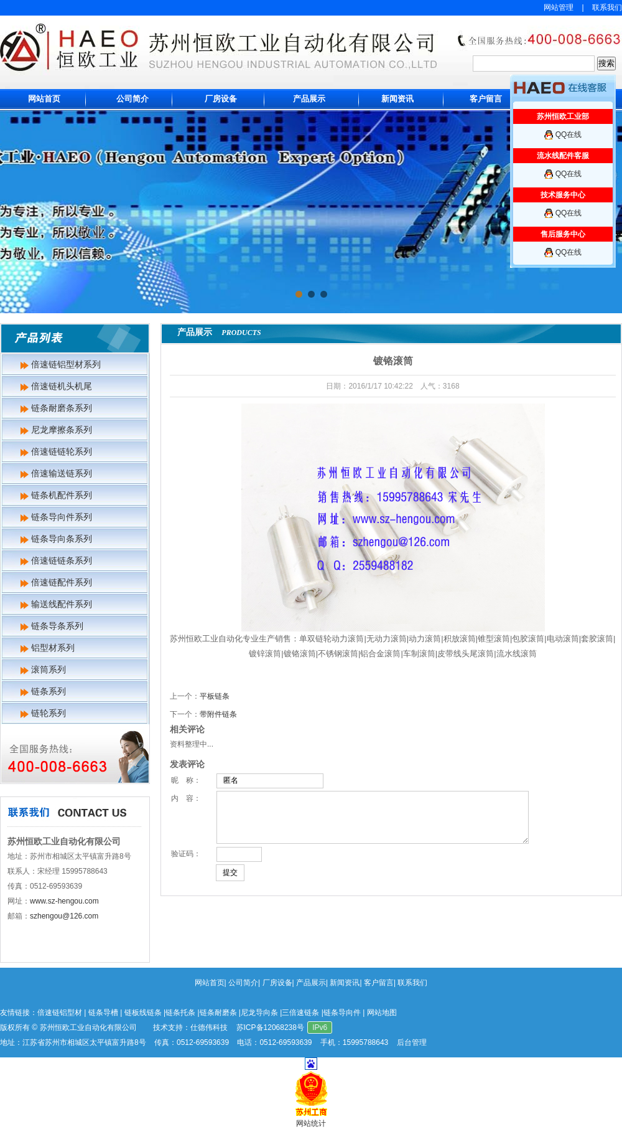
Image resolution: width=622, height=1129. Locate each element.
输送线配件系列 (61, 604)
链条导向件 (342, 1012)
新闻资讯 (397, 98)
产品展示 (309, 98)
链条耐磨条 (218, 1012)
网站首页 (44, 98)
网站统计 (311, 1123)
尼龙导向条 (259, 1012)
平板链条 (215, 696)
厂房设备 (221, 98)
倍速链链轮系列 (61, 451)
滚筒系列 (48, 669)
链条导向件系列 (61, 517)
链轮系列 (48, 713)
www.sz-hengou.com (64, 901)
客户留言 (486, 98)
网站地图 (382, 1012)
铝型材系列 (53, 648)
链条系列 (48, 691)
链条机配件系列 (61, 495)
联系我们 (607, 7)
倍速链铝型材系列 (66, 364)
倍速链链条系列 (61, 560)
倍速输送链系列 (61, 473)
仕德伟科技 (209, 1027)
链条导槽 (103, 1012)
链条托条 (180, 1012)
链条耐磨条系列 (61, 408)
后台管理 (412, 1042)
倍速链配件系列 (61, 582)
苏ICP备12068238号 (270, 1027)
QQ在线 (568, 134)
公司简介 (132, 98)
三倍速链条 (300, 1012)
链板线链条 (143, 1012)
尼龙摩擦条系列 (61, 430)
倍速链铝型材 (59, 1012)
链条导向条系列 (61, 539)
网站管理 (558, 7)
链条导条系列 (57, 626)
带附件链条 (218, 714)
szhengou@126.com (64, 916)
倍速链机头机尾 (61, 386)
